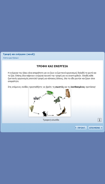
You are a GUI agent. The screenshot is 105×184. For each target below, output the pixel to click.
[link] (11, 57)
